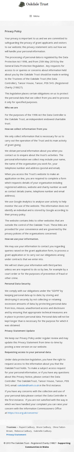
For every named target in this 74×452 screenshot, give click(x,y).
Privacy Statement (16, 434)
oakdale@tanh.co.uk (28, 385)
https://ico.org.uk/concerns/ (23, 412)
